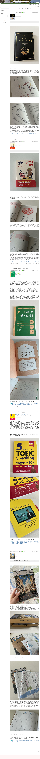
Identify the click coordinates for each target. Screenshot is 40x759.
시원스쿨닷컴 (23, 404)
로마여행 (29, 740)
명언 (28, 403)
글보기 (30, 4)
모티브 (22, 133)
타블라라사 (19, 740)
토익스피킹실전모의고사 (34, 541)
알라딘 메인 (10, 1)
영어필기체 (13, 403)
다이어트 (27, 133)
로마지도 (22, 740)
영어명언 (31, 403)
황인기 (29, 542)
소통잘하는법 (32, 261)
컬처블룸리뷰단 (34, 133)
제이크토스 (18, 541)
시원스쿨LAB (32, 542)
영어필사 (21, 403)
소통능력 (29, 261)
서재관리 (26, 2)
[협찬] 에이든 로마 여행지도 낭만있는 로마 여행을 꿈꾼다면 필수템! (22, 549)
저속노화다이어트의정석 (15, 133)
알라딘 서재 (4, 1)
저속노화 (25, 133)
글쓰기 (30, 2)
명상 (33, 403)
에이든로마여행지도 (15, 740)
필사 (19, 403)
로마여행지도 (26, 740)
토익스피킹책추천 (14, 543)
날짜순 (38, 6)
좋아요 (27, 134)
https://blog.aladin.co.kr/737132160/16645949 (16, 141)
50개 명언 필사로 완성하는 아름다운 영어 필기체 (21, 271)
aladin (6, 22)
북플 (7, 1)
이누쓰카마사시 (17, 261)
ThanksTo (37, 134)
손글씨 (27, 403)
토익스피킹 (13, 541)
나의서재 (18, 2)
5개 (35, 6)
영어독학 (26, 542)
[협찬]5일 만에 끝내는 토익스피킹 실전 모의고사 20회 (20, 411)
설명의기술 (13, 261)
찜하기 (33, 134)
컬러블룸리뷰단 (16, 741)
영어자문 (24, 403)
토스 (16, 541)
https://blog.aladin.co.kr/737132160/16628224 (16, 270)
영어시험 (16, 542)
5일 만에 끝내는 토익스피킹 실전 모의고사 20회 (21, 414)
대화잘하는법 (36, 261)
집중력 (35, 403)
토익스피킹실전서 (36, 542)
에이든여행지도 (33, 740)
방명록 (2, 13)
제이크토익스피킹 (22, 541)
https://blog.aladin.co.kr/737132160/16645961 (16, 12)
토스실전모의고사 (28, 541)
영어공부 (23, 542)
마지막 (30, 8)
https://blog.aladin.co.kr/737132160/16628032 (16, 551)
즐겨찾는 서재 (33, 2)
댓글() (38, 11)
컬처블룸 (30, 133)
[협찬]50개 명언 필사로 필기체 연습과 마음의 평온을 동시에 (21, 268)
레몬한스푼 (21, 261)
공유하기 (30, 134)
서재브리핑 (22, 2)
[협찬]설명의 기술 (14, 139)
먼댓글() (14, 134)
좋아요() (16, 134)
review (3, 10)
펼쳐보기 (33, 6)
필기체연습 (17, 403)
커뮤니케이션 (25, 261)
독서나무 (33, 12)
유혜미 (20, 133)
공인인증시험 (20, 542)
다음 (27, 8)
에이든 (37, 740)
